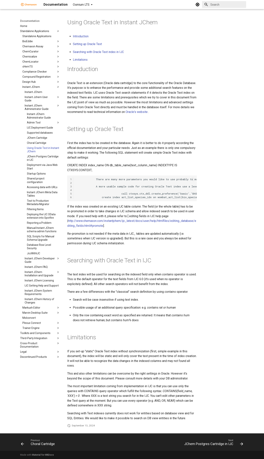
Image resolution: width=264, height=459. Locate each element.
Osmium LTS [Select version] (81, 4)
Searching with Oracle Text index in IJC (98, 52)
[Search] (224, 4)
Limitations (80, 59)
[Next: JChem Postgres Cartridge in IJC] (212, 443)
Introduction (81, 36)
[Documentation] (29, 4)
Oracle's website (137, 112)
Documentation (30, 20)
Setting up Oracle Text (87, 44)
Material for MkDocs (43, 454)
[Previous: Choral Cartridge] (39, 443)
